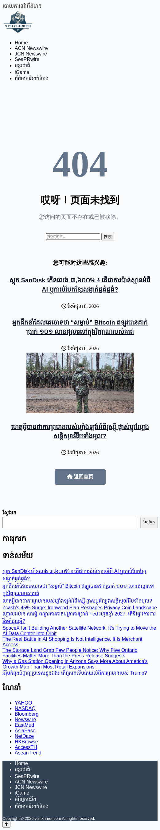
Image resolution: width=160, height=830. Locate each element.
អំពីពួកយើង (25, 799)
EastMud (24, 725)
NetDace (24, 736)
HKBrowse (26, 741)
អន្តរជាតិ (22, 65)
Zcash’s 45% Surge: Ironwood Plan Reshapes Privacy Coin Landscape (79, 607)
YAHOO (23, 702)
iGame (22, 72)
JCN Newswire (31, 53)
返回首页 (80, 476)
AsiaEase (25, 730)
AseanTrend (28, 752)
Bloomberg (26, 714)
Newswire (25, 719)
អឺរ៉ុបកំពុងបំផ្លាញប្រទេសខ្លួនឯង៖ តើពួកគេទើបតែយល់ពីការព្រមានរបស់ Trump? (74, 673)
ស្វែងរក (9, 512)
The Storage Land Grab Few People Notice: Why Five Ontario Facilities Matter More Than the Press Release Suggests (69, 653)
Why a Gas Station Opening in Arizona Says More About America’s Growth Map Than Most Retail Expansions (75, 664)
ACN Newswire (31, 48)
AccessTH (26, 747)
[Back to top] (6, 824)
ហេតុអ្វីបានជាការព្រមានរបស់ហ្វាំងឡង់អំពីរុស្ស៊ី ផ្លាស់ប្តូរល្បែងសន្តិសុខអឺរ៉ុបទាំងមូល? (77, 600)
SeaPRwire (27, 59)
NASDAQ (25, 708)
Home (21, 42)
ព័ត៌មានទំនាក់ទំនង (32, 78)
